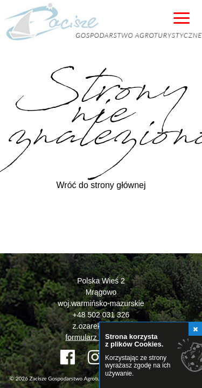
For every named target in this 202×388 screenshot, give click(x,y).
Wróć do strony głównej (101, 185)
